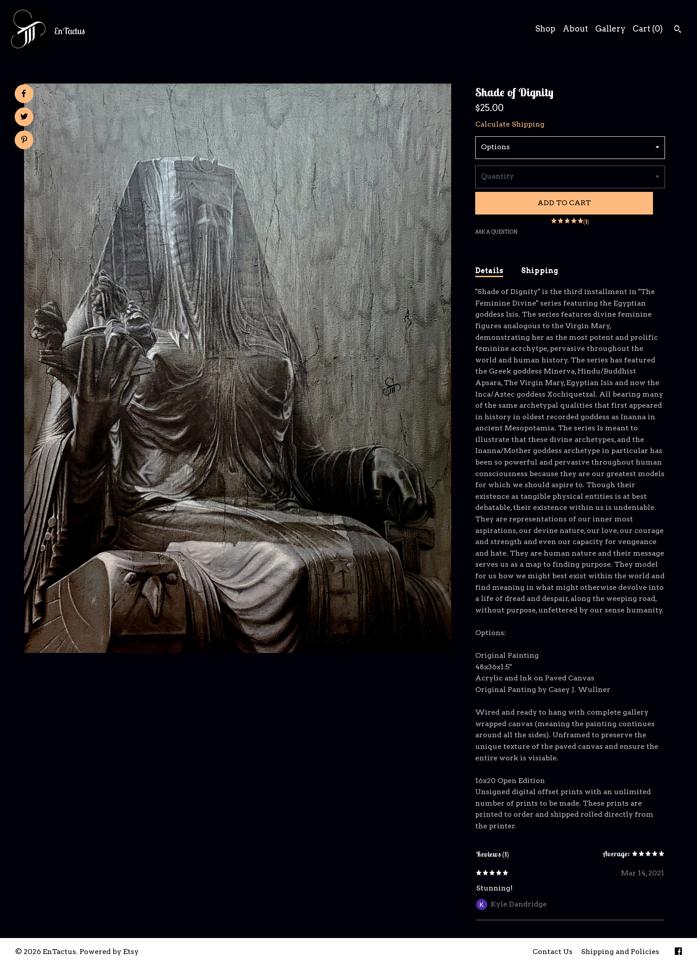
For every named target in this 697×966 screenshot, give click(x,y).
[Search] (677, 30)
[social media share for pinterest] (24, 140)
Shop (545, 28)
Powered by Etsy (109, 951)
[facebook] (678, 952)
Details (489, 270)
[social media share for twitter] (24, 117)
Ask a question (496, 232)
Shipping (539, 270)
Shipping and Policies (620, 951)
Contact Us (553, 951)
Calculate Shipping (510, 124)
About (575, 28)
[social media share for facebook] (23, 94)
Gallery (610, 28)
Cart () (648, 28)
